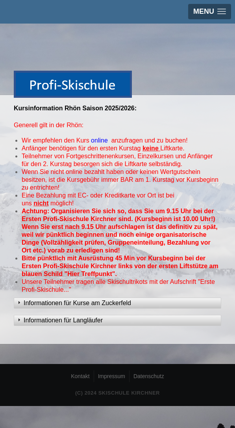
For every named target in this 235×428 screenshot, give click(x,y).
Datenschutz (148, 376)
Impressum (111, 376)
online (100, 140)
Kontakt (80, 376)
